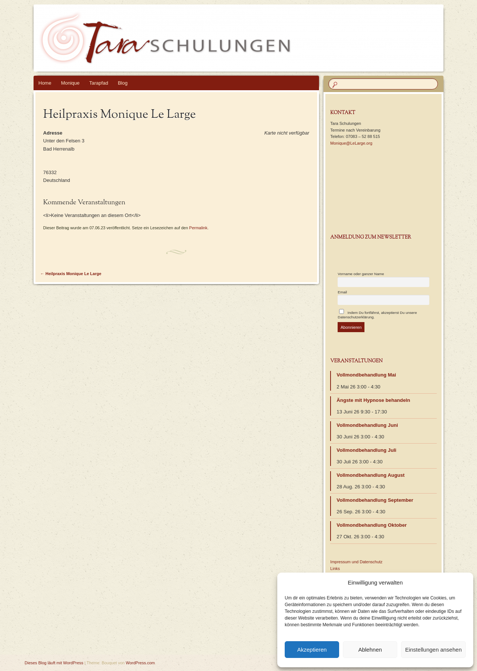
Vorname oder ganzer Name (361, 274)
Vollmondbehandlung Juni (367, 425)
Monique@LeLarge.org (351, 143)
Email (342, 292)
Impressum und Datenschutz (356, 562)
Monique (70, 83)
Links (335, 568)
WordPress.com (140, 663)
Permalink (198, 228)
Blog (122, 83)
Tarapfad (98, 83)
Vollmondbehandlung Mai (366, 375)
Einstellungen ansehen (433, 649)
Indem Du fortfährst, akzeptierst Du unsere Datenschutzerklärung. (377, 314)
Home (44, 83)
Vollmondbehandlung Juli (366, 450)
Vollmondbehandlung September (375, 500)
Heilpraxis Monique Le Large (70, 273)
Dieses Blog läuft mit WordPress (54, 663)
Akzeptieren (311, 649)
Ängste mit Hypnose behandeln (373, 400)
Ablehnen (370, 649)
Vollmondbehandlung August (370, 475)
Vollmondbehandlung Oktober (372, 525)
